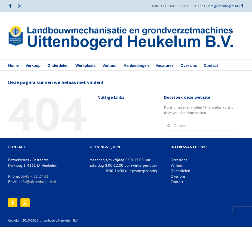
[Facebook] (12, 202)
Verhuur (177, 165)
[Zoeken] (169, 125)
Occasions (179, 159)
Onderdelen (180, 170)
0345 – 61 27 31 (34, 176)
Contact (177, 181)
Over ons (178, 176)
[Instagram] (25, 202)
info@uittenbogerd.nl (223, 6)
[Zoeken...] (200, 125)
